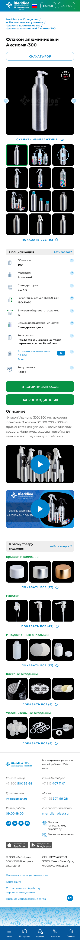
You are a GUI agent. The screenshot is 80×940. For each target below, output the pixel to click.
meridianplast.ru (55, 813)
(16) (40, 239)
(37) (40, 665)
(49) (39, 626)
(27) (40, 587)
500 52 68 (19, 783)
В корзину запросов (40, 387)
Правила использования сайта (26, 898)
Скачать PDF (40, 56)
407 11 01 (53, 783)
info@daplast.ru (16, 798)
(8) (40, 704)
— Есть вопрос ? (61, 546)
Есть (20, 359)
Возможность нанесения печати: (34, 353)
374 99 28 (55, 798)
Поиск (48, 5)
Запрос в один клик (40, 400)
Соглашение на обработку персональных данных (23, 890)
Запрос (66, 5)
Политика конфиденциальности (27, 875)
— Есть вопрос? (61, 251)
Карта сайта (13, 881)
